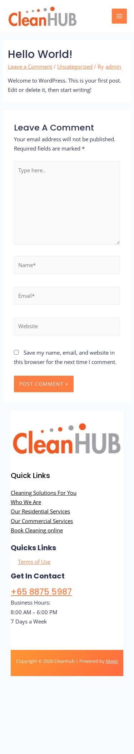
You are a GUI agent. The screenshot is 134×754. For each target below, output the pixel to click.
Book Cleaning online (37, 530)
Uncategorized (75, 66)
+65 (41, 591)
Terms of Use (34, 561)
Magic (112, 661)
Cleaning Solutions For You (43, 492)
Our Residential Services (40, 511)
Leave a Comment (30, 66)
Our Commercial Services (42, 520)
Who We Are (26, 502)
